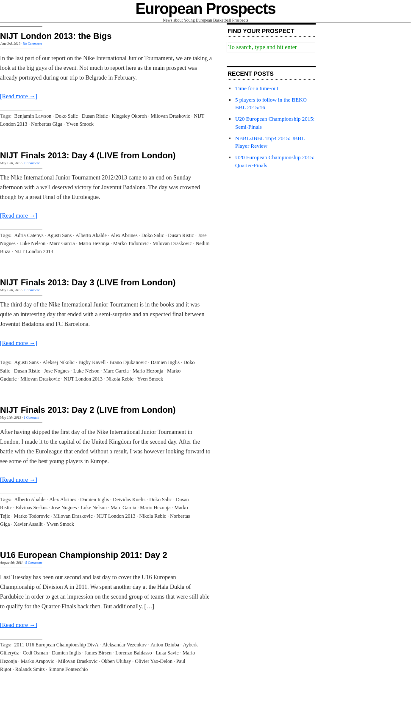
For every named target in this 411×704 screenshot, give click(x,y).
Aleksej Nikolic (58, 362)
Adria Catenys (29, 235)
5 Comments (33, 563)
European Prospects (206, 8)
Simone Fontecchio (68, 669)
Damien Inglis (165, 362)
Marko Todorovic (131, 243)
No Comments (32, 44)
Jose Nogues (56, 371)
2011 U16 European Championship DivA (56, 645)
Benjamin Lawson (33, 116)
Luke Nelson (32, 243)
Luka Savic (167, 653)
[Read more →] (18, 96)
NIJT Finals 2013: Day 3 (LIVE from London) (88, 282)
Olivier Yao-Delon (153, 661)
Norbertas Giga (46, 124)
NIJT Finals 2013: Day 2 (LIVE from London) (88, 409)
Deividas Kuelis (129, 499)
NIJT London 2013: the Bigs (55, 36)
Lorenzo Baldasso (133, 653)
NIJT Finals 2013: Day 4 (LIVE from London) (88, 155)
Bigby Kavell (92, 362)
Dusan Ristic (95, 116)
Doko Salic (66, 116)
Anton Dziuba (164, 645)
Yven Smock (150, 379)
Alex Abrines (124, 235)
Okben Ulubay (116, 661)
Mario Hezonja (94, 243)
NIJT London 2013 (33, 251)
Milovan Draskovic (170, 116)
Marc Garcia (62, 243)
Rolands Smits (30, 669)
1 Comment (31, 163)
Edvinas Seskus (31, 508)
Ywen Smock (80, 124)
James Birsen (98, 653)
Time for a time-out (256, 88)
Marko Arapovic (37, 661)
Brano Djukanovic (128, 362)
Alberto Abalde (91, 235)
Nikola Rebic (119, 379)
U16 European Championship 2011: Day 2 (83, 555)
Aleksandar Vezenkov (124, 645)
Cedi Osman (35, 653)
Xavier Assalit (28, 524)
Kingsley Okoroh (129, 116)
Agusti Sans (59, 235)
